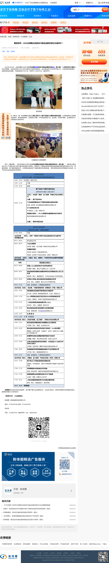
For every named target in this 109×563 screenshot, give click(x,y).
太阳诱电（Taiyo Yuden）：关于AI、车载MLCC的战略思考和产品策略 (94, 94)
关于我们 (46, 553)
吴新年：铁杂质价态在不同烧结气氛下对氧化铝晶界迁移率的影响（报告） (27, 508)
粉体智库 (105, 16)
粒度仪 (63, 22)
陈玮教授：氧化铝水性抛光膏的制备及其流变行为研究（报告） (23, 519)
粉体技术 (20, 16)
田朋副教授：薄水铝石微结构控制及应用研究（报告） (20, 512)
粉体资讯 (3, 16)
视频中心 (88, 16)
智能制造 (35, 544)
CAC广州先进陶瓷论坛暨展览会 (36, 3)
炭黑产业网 (74, 544)
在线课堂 (53, 3)
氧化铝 (16, 22)
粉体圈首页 (17, 3)
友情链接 (59, 553)
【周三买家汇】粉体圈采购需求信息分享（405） (94, 98)
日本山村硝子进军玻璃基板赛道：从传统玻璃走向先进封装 (94, 131)
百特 (42, 311)
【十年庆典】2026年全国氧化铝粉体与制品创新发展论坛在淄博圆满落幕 (26, 505)
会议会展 (71, 16)
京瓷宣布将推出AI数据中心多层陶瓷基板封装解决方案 (94, 118)
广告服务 (72, 553)
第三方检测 (83, 544)
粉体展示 (37, 16)
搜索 (105, 9)
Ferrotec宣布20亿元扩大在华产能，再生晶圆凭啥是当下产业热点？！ (94, 106)
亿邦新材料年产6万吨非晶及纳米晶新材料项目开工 (94, 127)
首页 (9, 37)
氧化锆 (25, 22)
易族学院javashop (95, 544)
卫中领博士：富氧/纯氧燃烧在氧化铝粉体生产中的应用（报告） (23, 516)
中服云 (104, 544)
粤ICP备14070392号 (70, 560)
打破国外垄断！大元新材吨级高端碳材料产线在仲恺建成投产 (94, 114)
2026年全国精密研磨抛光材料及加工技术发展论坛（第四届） (94, 102)
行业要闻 (24, 37)
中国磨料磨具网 (7, 544)
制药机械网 (26, 544)
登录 (76, 3)
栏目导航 (52, 553)
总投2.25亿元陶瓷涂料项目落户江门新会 (94, 110)
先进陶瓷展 (17, 544)
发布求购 (94, 62)
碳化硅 (44, 22)
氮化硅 (35, 22)
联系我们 (79, 553)
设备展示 (54, 16)
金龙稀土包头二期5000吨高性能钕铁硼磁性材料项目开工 (94, 123)
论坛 (53, 67)
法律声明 (65, 553)
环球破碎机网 (64, 544)
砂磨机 (53, 22)
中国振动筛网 (54, 544)
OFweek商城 (44, 544)
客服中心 (89, 3)
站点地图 (39, 553)
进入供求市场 (103, 3)
